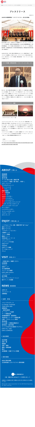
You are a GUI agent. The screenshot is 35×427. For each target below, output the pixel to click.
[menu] (33, 2)
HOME (2, 5)
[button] (30, 157)
